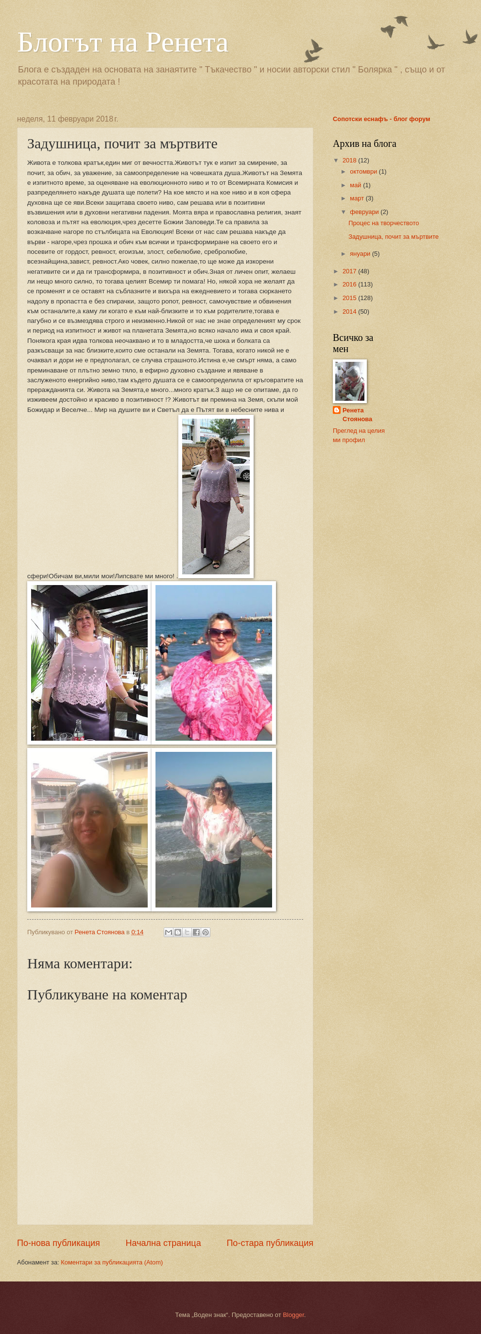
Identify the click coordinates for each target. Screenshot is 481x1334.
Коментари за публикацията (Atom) (112, 1262)
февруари (365, 211)
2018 (350, 160)
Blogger (293, 1314)
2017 (350, 271)
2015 (350, 298)
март (357, 198)
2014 (350, 311)
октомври (364, 171)
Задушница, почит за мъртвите (393, 236)
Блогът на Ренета (123, 42)
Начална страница (163, 1243)
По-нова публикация (58, 1243)
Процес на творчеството (383, 223)
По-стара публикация (269, 1243)
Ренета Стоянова (357, 415)
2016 (350, 284)
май (356, 185)
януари (361, 253)
